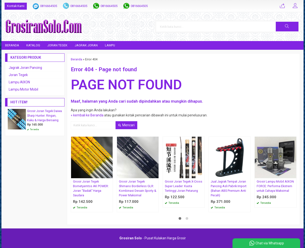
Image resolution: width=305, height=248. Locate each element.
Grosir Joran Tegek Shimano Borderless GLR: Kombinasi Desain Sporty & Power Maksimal (137, 188)
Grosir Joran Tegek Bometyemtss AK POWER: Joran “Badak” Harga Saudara (91, 188)
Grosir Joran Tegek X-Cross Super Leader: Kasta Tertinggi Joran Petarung (183, 186)
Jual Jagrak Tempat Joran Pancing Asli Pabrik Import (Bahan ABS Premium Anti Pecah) (229, 188)
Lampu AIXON (19, 82)
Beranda (12, 45)
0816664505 (48, 6)
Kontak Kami (15, 6)
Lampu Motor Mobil (23, 89)
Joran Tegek (57, 45)
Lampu (110, 45)
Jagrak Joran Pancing (25, 68)
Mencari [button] (126, 125)
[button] (287, 26)
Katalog (33, 45)
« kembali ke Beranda (87, 115)
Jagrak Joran (86, 45)
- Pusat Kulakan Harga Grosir (152, 238)
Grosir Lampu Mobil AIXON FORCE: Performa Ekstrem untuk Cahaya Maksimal (275, 186)
